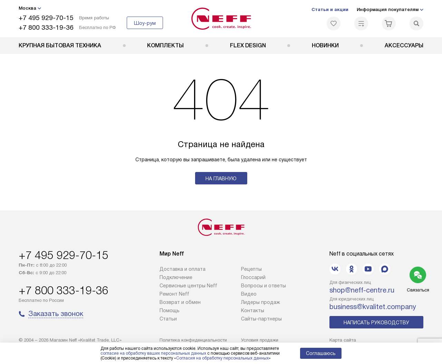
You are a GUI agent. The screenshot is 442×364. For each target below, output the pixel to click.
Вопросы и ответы (263, 285)
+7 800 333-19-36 (46, 27)
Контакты (252, 310)
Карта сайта (342, 340)
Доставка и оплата (182, 269)
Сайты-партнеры (261, 319)
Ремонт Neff (174, 294)
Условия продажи (259, 340)
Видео (249, 294)
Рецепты (251, 269)
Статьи (168, 319)
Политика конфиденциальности (193, 340)
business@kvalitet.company (372, 306)
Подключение (176, 277)
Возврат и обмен (180, 302)
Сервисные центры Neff (188, 285)
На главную (221, 178)
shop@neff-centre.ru (361, 290)
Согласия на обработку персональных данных (222, 358)
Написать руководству (376, 322)
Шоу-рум (145, 23)
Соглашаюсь (321, 353)
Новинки (325, 45)
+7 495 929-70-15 (46, 17)
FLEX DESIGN (248, 45)
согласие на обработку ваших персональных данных (153, 353)
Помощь (170, 310)
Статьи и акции (329, 9)
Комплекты (165, 45)
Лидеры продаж (260, 302)
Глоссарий (253, 277)
